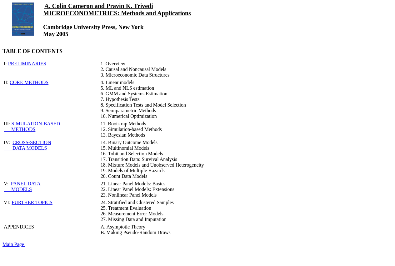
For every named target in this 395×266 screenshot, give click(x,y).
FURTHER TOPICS (32, 202)
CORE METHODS (29, 82)
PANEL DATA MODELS (22, 186)
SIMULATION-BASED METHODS (32, 126)
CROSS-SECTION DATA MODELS (27, 145)
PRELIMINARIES (27, 63)
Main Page (13, 244)
